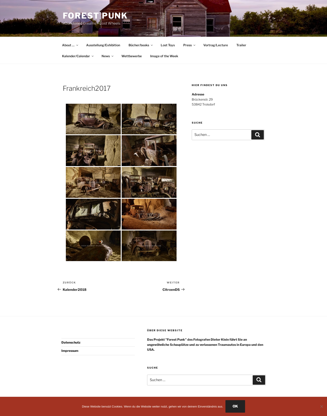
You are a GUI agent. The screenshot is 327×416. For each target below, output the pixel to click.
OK (235, 406)
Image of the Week (164, 56)
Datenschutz (70, 342)
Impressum (69, 351)
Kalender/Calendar (78, 56)
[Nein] (321, 406)
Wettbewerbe (131, 56)
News (108, 56)
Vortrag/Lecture (215, 45)
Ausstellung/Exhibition (103, 45)
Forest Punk (95, 16)
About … (70, 45)
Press (189, 45)
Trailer (241, 45)
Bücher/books (141, 45)
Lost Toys (168, 45)
